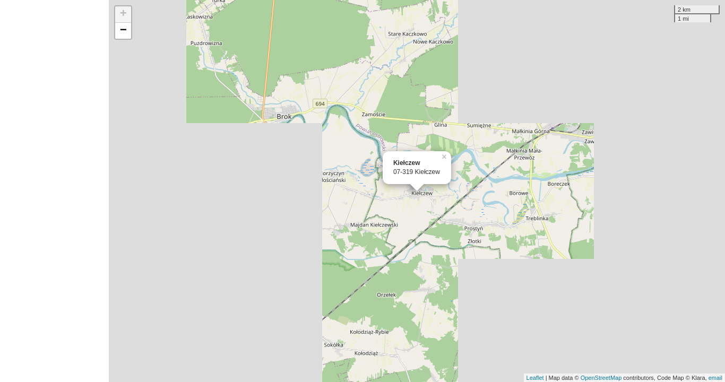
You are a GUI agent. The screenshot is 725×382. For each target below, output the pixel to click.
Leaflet (535, 378)
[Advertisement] (54, 191)
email (715, 378)
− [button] (123, 31)
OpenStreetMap (601, 378)
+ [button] (123, 14)
